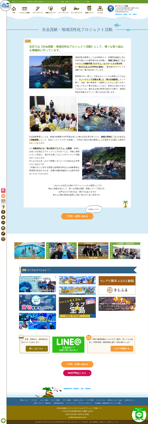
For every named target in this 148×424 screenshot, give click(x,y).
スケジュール (100, 400)
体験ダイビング (51, 13)
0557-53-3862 (128, 10)
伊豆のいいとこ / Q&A (115, 400)
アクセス (100, 13)
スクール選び (66, 400)
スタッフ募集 (55, 400)
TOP (13, 13)
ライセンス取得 (25, 13)
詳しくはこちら (36, 348)
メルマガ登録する (121, 348)
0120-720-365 (119, 10)
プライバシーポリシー (85, 403)
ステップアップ (37, 13)
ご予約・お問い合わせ (77, 216)
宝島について (89, 13)
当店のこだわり (79, 400)
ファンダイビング (76, 13)
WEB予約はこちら (77, 373)
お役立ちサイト (130, 400)
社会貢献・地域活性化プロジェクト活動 (108, 403)
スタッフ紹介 (44, 400)
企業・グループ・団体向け (42, 403)
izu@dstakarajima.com (122, 12)
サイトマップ (71, 403)
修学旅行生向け (59, 403)
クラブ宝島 (90, 400)
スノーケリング (63, 13)
